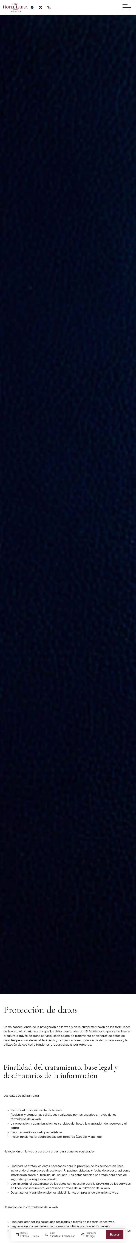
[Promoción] (94, 1236)
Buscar (114, 1234)
